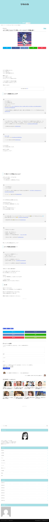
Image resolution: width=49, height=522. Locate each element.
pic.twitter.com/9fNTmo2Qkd (32, 123)
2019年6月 (3, 487)
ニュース (8, 328)
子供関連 (2, 470)
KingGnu (2, 450)
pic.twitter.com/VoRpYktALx (17, 137)
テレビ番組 (3, 460)
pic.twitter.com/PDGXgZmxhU (10, 107)
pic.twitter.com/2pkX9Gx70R (23, 217)
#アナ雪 (31, 190)
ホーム (20, 22)
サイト (4, 361)
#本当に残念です (38, 106)
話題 (2, 475)
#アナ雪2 (24, 234)
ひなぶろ (41, 520)
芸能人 (12, 328)
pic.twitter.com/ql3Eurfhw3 (9, 191)
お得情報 (2, 455)
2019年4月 (3, 492)
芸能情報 (23, 22)
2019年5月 (3, 490)
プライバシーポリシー (4, 520)
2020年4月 (3, 485)
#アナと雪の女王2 (36, 190)
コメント (4, 346)
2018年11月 (3, 500)
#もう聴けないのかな (32, 106)
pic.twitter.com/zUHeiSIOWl (21, 260)
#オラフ (19, 106)
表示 (27, 88)
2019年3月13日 (23, 219)
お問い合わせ (11, 520)
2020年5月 (3, 482)
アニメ (5, 328)
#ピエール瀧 (22, 106)
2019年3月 (3, 495)
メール (4, 357)
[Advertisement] (24, 14)
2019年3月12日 (7, 111)
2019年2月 (3, 497)
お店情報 (2, 452)
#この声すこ (27, 106)
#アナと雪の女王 (15, 106)
